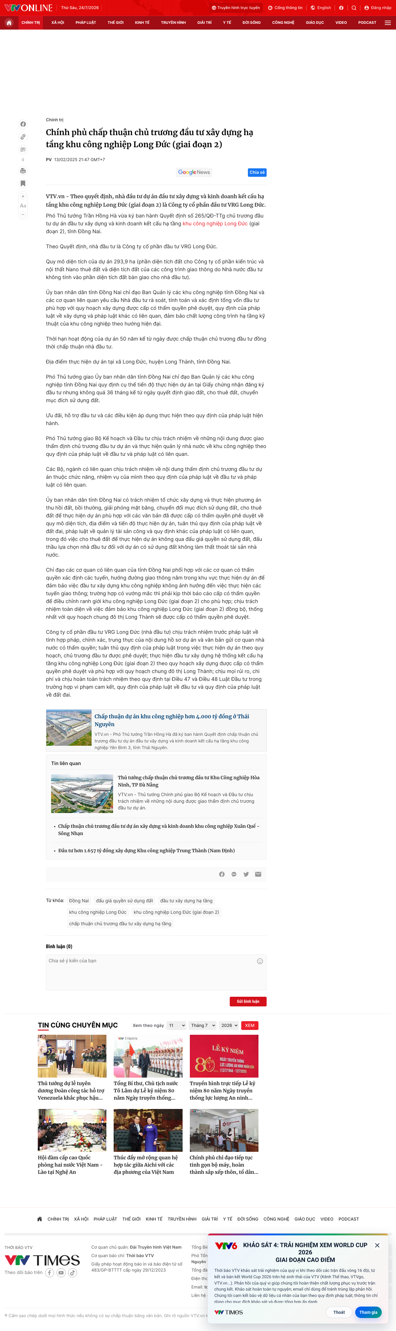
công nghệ (283, 22)
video (341, 22)
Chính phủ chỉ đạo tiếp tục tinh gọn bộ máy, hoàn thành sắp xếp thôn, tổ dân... (224, 1165)
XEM (250, 1025)
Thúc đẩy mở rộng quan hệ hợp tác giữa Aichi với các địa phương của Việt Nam (146, 1165)
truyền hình (173, 22)
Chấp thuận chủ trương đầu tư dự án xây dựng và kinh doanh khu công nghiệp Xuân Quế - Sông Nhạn (159, 830)
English (320, 8)
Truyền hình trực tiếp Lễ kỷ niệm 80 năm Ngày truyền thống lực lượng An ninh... (222, 1091)
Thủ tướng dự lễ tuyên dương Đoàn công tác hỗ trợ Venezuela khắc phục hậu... (71, 1091)
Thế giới (116, 22)
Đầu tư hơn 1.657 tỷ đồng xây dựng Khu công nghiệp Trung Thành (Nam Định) (146, 851)
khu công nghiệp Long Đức (215, 224)
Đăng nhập (377, 8)
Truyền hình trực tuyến (236, 7)
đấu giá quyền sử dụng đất (124, 901)
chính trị (30, 22)
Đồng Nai (79, 901)
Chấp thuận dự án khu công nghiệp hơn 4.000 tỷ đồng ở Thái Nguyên (172, 720)
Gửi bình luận (248, 1001)
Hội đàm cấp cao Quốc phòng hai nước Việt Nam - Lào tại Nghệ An (70, 1165)
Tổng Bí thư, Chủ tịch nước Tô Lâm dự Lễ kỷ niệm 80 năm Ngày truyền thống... (146, 1091)
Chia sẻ (257, 172)
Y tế (227, 22)
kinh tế (142, 22)
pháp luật (86, 22)
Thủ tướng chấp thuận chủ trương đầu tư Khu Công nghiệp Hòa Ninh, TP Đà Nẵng (189, 781)
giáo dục (315, 22)
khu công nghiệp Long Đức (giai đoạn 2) (176, 912)
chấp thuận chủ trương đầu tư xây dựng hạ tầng (120, 923)
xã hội (57, 22)
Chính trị (54, 119)
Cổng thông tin (285, 8)
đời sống (252, 22)
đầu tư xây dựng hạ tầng (186, 901)
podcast (367, 22)
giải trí (204, 22)
